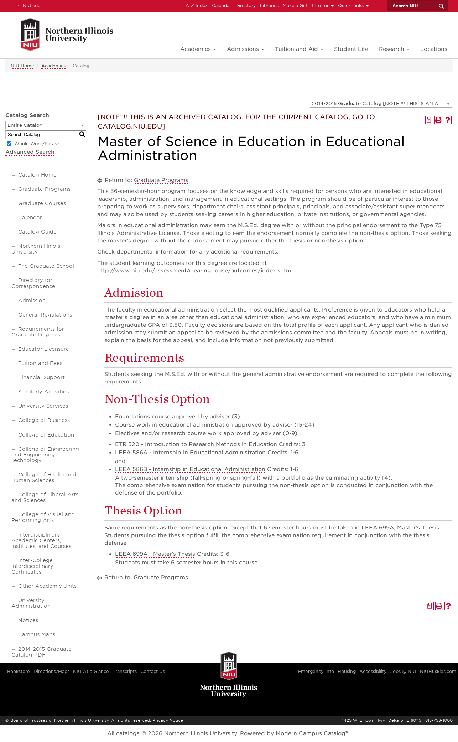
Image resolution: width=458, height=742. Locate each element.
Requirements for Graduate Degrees (37, 332)
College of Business (44, 420)
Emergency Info (316, 671)
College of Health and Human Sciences (43, 477)
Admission (32, 300)
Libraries (269, 5)
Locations (433, 49)
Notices (28, 620)
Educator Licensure (43, 349)
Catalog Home (37, 175)
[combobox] (381, 103)
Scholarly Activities (43, 391)
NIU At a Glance (91, 671)
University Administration (31, 603)
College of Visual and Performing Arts (43, 517)
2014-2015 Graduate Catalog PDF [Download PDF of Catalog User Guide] (41, 652)
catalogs (128, 733)
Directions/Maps (51, 671)
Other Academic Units (47, 586)
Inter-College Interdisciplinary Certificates (32, 566)
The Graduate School (46, 266)
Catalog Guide (37, 232)
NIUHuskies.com (438, 671)
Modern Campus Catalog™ (312, 733)
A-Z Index (197, 5)
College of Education (46, 435)
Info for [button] (323, 5)
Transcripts (125, 671)
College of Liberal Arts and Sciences (44, 497)
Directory (245, 5)
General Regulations (45, 315)
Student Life (351, 49)
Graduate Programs (44, 189)
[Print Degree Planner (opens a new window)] (429, 120)
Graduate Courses (42, 203)
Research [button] (394, 49)
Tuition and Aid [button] (299, 49)
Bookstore (18, 671)
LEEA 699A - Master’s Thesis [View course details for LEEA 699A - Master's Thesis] (155, 554)
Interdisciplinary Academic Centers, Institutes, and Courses (41, 540)
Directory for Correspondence (33, 283)
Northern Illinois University (35, 249)
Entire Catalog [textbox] (25, 125)
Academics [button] (198, 49)
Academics (53, 65)
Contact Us (152, 671)
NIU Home (22, 65)
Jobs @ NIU (403, 671)
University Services (43, 406)
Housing (347, 671)
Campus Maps (36, 634)
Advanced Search (29, 152)
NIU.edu (28, 5)
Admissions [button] (245, 49)
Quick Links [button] (353, 5)
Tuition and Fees (40, 363)
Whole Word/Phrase (36, 143)
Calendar (221, 5)
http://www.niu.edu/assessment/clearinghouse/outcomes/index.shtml (195, 270)
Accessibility (373, 671)
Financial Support (41, 377)
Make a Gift (295, 5)
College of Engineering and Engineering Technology (45, 454)
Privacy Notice (167, 720)
